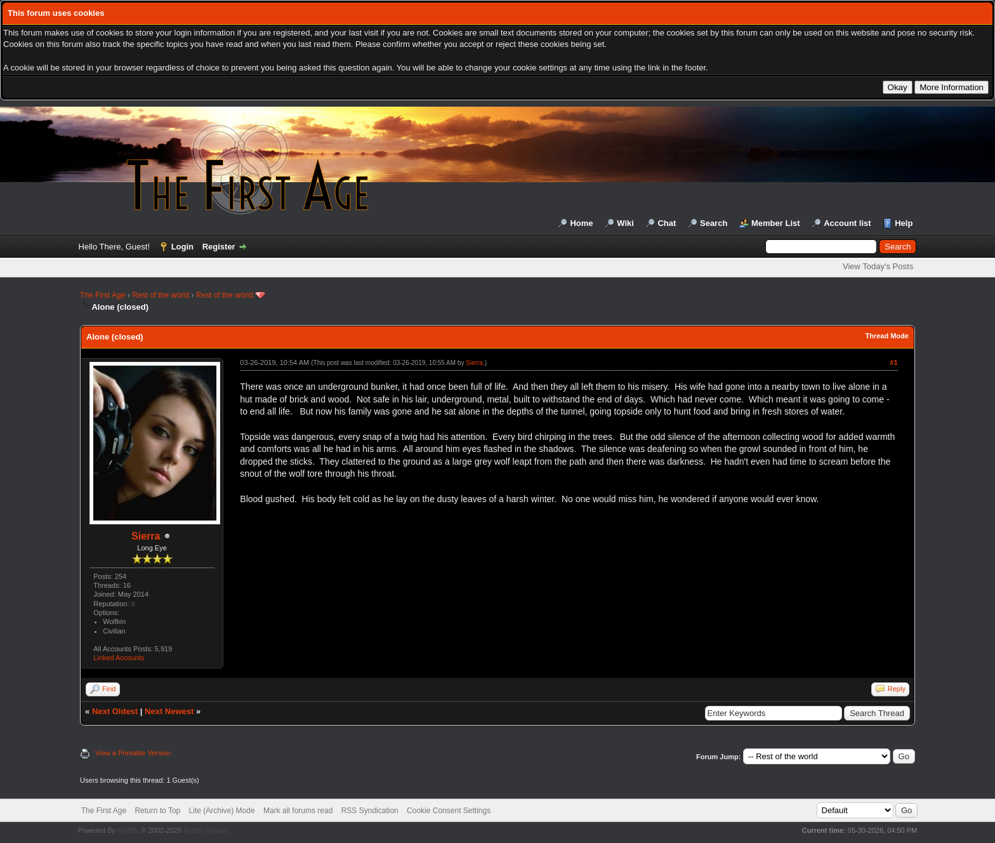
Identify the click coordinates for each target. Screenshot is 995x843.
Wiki (625, 223)
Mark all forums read (298, 810)
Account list (847, 223)
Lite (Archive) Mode (222, 810)
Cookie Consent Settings (449, 810)
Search (713, 223)
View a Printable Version (133, 753)
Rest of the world (160, 295)
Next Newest (169, 711)
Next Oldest (115, 711)
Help (904, 223)
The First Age (102, 295)
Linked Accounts (118, 657)
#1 (893, 362)
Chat (666, 223)
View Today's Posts (878, 266)
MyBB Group (204, 830)
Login (182, 246)
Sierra (145, 536)
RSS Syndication (370, 810)
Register (218, 246)
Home (581, 223)
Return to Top (157, 810)
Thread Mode (886, 336)
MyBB (127, 830)
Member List (775, 223)
